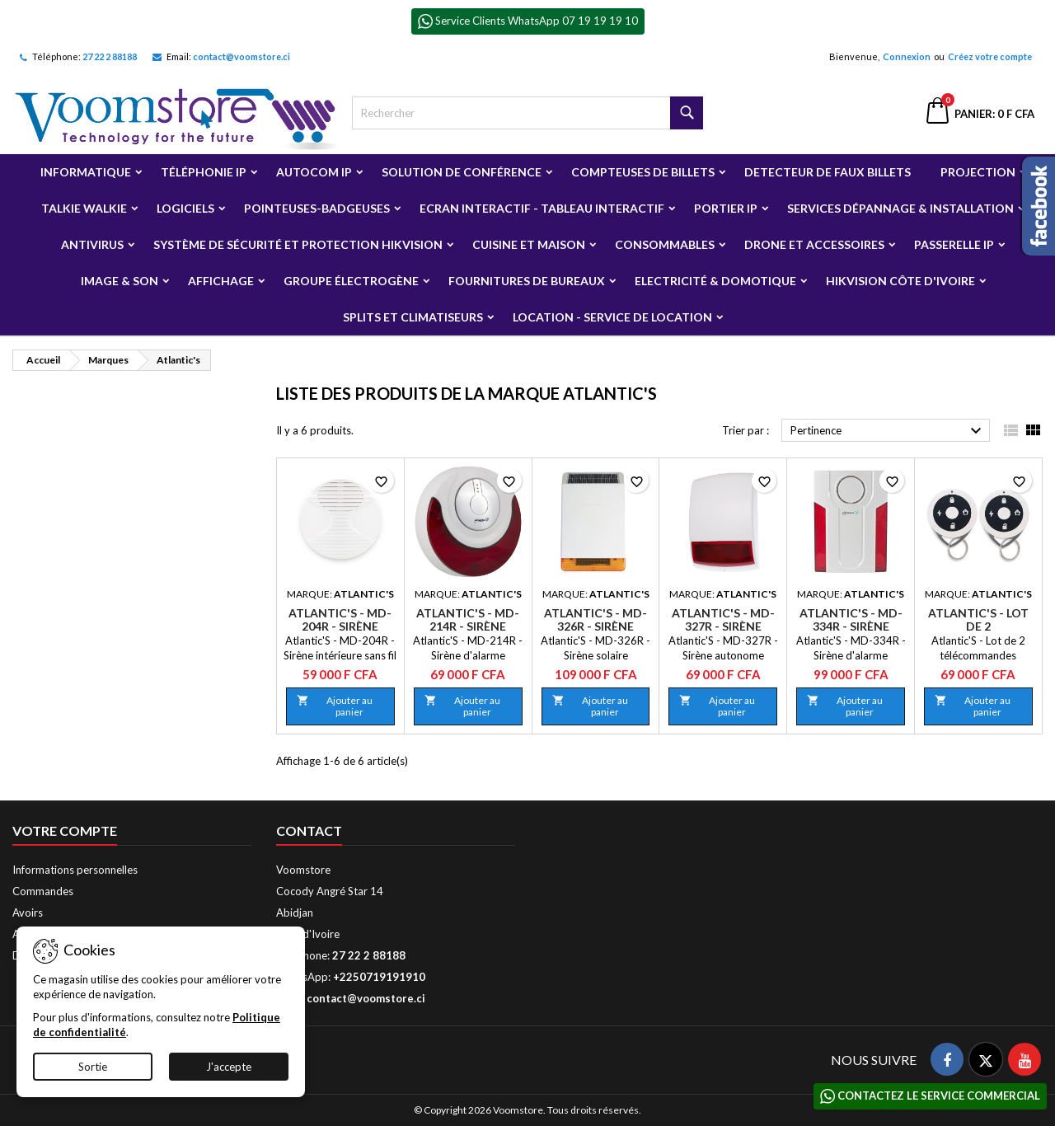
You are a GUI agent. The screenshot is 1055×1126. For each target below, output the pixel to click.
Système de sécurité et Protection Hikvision (298, 244)
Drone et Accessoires (814, 244)
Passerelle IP (954, 244)
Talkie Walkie (84, 208)
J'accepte (228, 1066)
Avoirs (27, 912)
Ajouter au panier (335, 706)
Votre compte (64, 830)
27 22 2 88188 (109, 56)
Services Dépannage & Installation (900, 208)
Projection (977, 172)
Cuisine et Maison (528, 244)
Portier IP (725, 208)
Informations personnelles (75, 869)
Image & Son (119, 281)
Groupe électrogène (351, 281)
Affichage (221, 281)
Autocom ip (314, 172)
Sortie (92, 1066)
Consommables (665, 244)
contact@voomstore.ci (241, 56)
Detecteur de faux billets (827, 172)
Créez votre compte (990, 56)
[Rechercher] (528, 112)
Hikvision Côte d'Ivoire (900, 281)
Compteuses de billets (643, 172)
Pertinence (888, 431)
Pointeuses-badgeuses (317, 208)
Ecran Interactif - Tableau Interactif (542, 208)
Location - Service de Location (612, 317)
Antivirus (92, 244)
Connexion (907, 56)
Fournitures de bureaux (526, 281)
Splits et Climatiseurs (413, 317)
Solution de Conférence (462, 172)
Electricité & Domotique (715, 281)
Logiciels (185, 208)
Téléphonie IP (203, 172)
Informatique (85, 172)
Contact (309, 830)
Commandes (42, 891)
